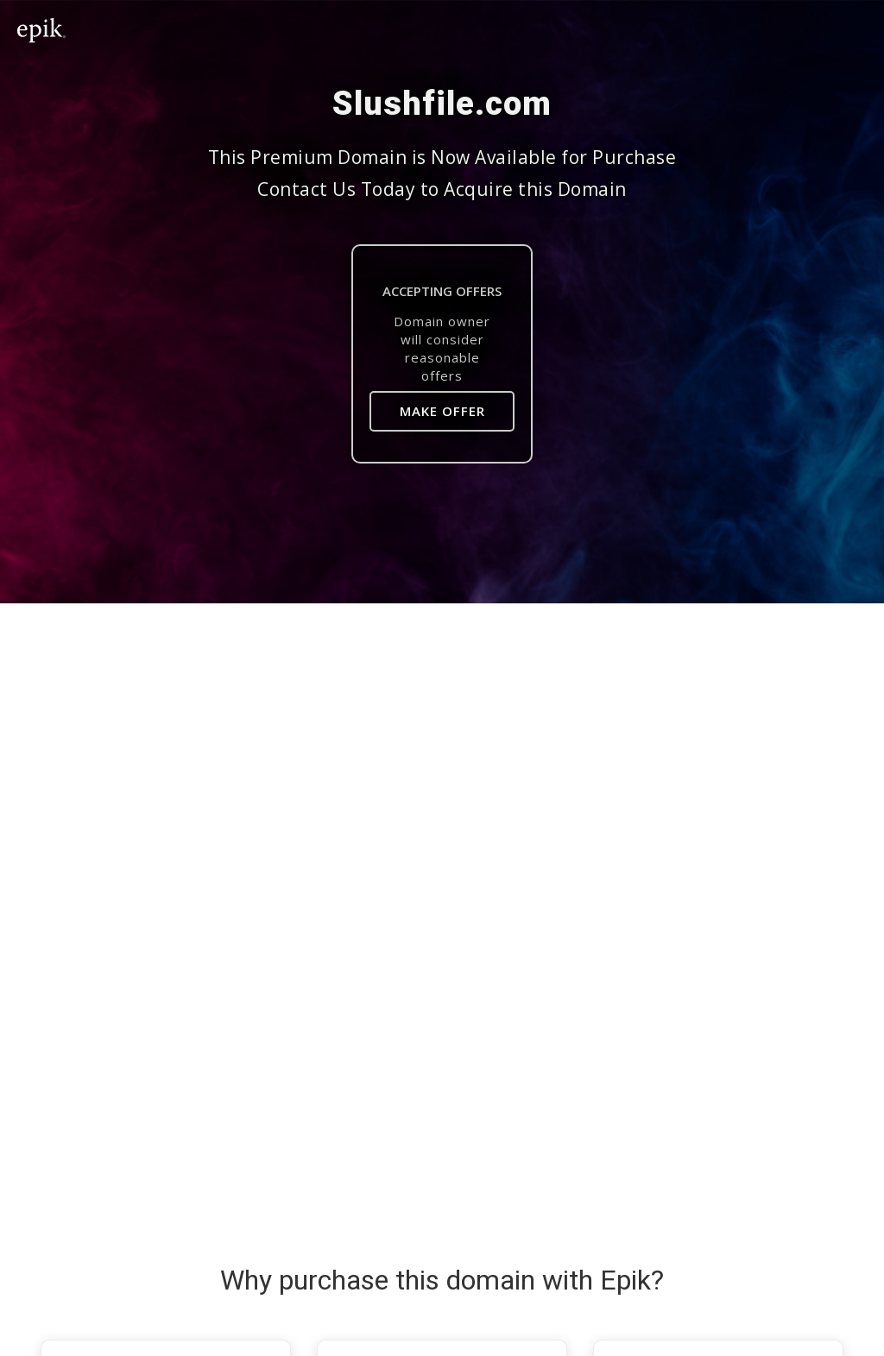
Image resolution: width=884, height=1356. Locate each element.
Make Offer (442, 410)
